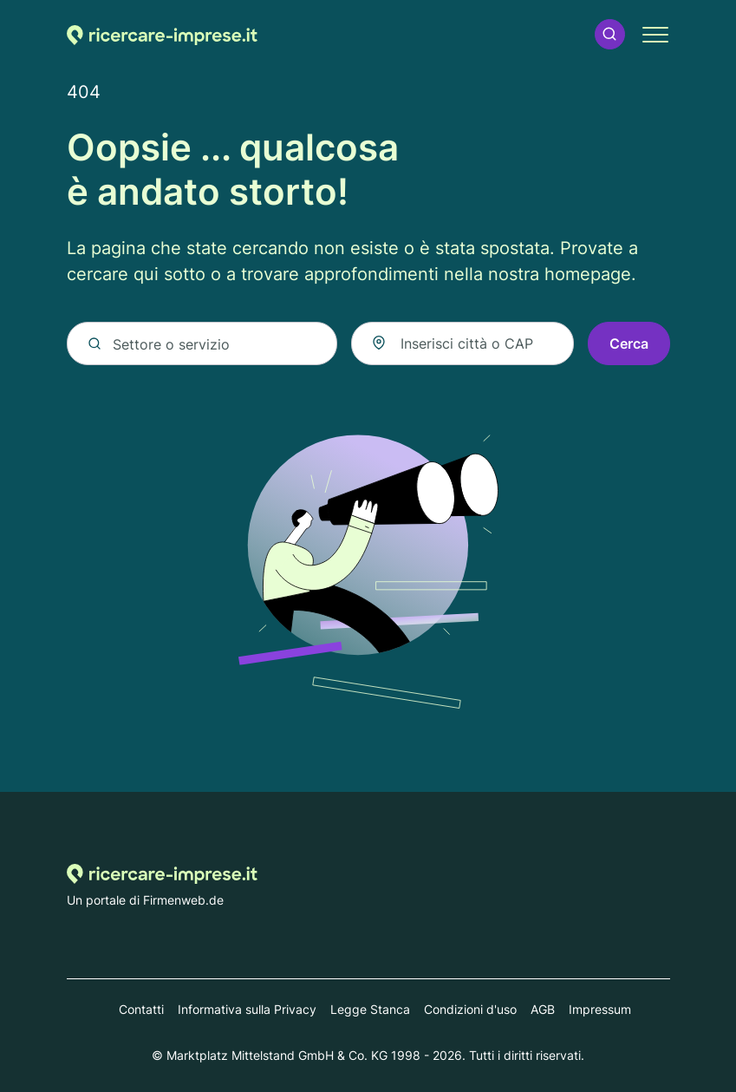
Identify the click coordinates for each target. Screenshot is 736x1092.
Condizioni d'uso (470, 1009)
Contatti (141, 1009)
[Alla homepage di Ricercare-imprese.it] (162, 34)
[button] (609, 34)
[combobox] (462, 343)
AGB (543, 1009)
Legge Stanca (370, 1009)
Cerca (628, 343)
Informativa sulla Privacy (247, 1009)
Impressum (600, 1009)
